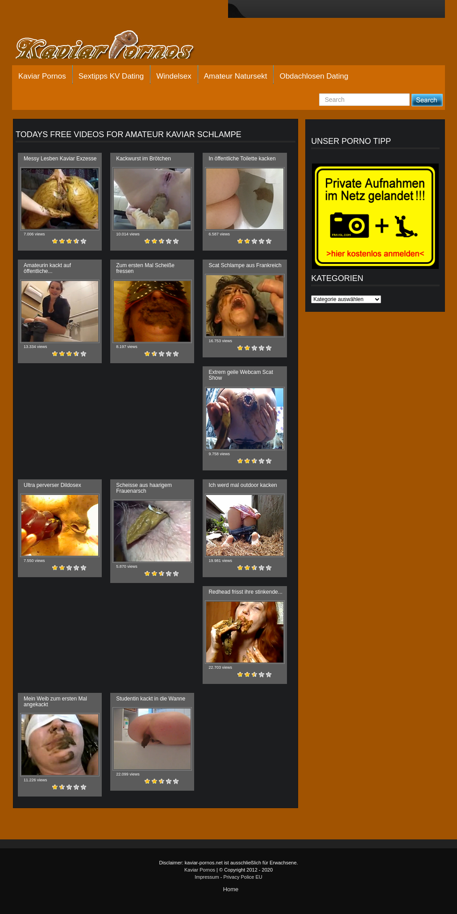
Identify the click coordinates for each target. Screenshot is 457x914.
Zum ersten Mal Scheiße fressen (145, 268)
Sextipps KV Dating (111, 76)
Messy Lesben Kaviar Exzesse (60, 158)
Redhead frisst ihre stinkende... (245, 592)
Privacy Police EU (242, 877)
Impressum (207, 877)
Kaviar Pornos (42, 76)
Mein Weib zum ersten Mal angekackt (55, 702)
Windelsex (173, 76)
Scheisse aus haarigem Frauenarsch (144, 488)
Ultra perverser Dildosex (52, 485)
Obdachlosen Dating (313, 76)
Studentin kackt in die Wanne (150, 699)
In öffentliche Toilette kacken (241, 158)
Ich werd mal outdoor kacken (242, 485)
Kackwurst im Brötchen (143, 158)
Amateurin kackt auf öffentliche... (47, 268)
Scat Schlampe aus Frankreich (244, 265)
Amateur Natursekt (235, 76)
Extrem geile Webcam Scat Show (240, 375)
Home (231, 889)
